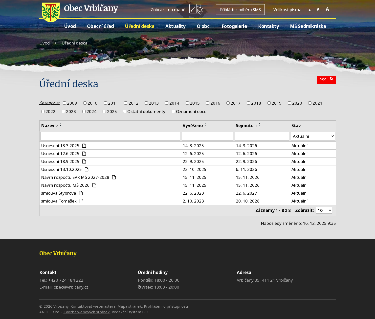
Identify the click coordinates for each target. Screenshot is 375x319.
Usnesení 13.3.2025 (63, 145)
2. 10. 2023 (193, 201)
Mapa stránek (129, 306)
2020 (297, 103)
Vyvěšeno (193, 125)
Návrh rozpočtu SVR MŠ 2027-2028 (78, 177)
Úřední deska (139, 26)
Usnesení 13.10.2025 (65, 169)
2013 (154, 103)
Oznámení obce (191, 111)
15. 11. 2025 (194, 177)
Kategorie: (49, 102)
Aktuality (175, 26)
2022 (50, 111)
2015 (195, 103)
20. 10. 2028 (248, 201)
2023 (71, 111)
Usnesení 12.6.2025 (63, 153)
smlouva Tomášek (62, 201)
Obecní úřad (100, 26)
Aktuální (299, 145)
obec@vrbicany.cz (71, 287)
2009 (72, 103)
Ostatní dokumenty (146, 111)
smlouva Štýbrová (62, 193)
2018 (256, 103)
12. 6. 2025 (193, 153)
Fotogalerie (234, 26)
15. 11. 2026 (248, 177)
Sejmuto (246, 125)
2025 (112, 111)
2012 (133, 103)
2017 (236, 103)
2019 (277, 103)
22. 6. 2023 (193, 193)
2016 (215, 103)
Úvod (70, 26)
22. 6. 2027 (246, 193)
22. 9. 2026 (246, 161)
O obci (204, 26)
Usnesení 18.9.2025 (63, 161)
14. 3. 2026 (246, 145)
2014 (174, 103)
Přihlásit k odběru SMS (240, 9)
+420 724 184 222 (65, 280)
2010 (92, 103)
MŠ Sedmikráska (308, 26)
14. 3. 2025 (193, 145)
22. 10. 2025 (194, 169)
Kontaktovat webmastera (92, 306)
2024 (91, 111)
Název (49, 125)
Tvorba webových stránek (87, 311)
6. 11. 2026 (246, 169)
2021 (317, 103)
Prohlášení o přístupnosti (166, 306)
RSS (326, 80)
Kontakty (268, 26)
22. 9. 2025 (193, 161)
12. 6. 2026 (246, 153)
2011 (113, 103)
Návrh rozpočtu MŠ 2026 (68, 185)
